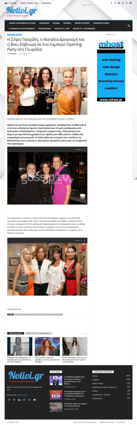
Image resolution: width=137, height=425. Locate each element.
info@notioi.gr (22, 395)
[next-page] (86, 333)
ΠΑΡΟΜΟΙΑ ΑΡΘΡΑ (15, 333)
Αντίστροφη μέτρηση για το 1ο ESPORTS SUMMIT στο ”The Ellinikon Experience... (75, 393)
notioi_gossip (20, 314)
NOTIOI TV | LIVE (62, 28)
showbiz (41, 314)
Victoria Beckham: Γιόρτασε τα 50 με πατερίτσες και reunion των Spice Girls (74, 359)
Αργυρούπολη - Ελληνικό (101, 395)
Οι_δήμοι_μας (57, 314)
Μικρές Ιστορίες (82, 23)
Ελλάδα (56, 23)
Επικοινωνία (46, 3)
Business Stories (101, 23)
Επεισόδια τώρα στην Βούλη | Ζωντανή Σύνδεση (75, 405)
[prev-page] (83, 333)
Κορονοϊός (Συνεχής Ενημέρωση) (104, 387)
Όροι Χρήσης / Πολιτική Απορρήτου (85, 422)
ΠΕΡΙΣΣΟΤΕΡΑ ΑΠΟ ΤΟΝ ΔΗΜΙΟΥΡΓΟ (38, 333)
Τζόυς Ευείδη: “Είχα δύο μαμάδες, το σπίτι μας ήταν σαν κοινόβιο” (47, 359)
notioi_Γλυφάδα (31, 314)
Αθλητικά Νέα (97, 398)
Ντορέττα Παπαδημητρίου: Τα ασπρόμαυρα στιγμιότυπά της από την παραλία (19, 359)
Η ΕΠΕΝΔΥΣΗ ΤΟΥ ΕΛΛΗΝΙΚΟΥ (22, 28)
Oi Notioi (13, 54)
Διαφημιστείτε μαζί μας (106, 422)
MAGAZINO (44, 23)
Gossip (19, 35)
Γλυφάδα (48, 314)
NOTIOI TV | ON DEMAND (84, 28)
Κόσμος (67, 23)
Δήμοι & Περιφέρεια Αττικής (22, 23)
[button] (128, 26)
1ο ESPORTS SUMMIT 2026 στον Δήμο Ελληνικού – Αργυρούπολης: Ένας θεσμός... (74, 380)
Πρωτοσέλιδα (45, 28)
